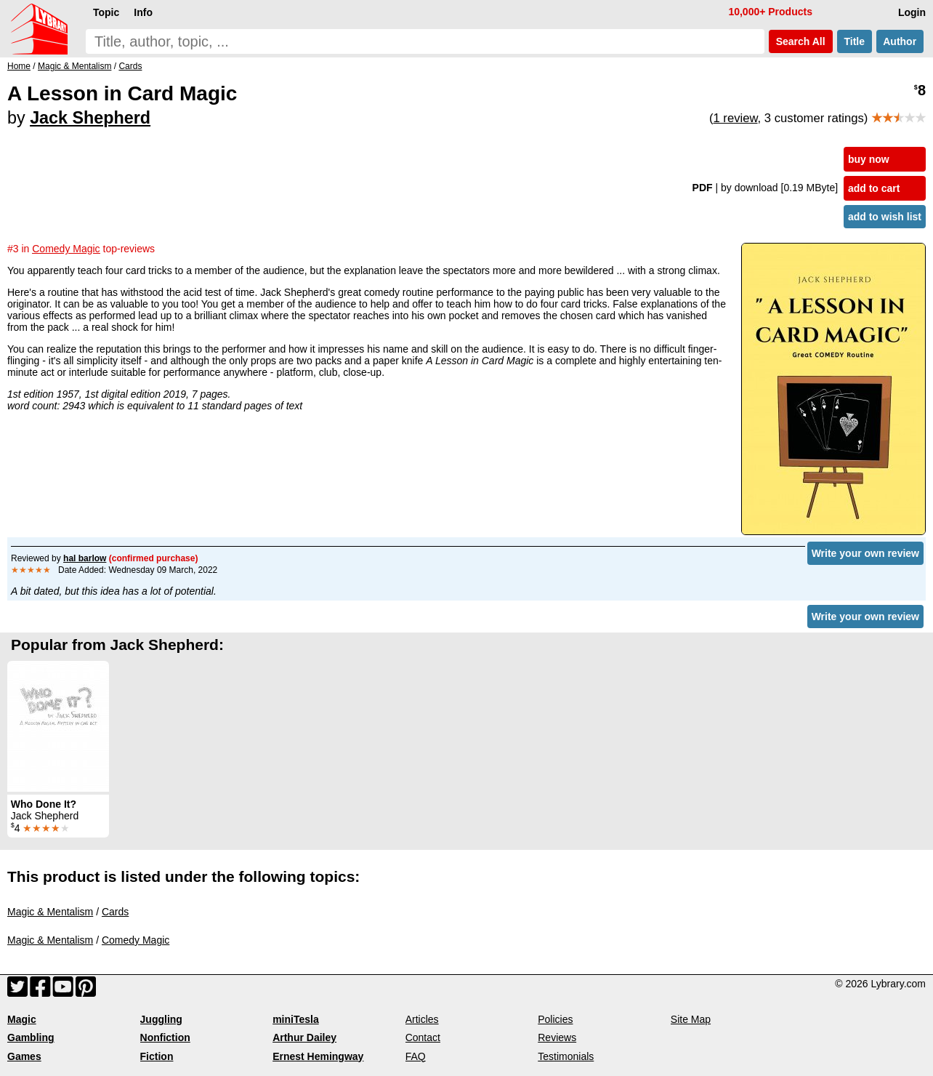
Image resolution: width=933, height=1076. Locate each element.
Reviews (557, 1037)
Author (900, 41)
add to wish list (884, 216)
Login (912, 12)
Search (800, 41)
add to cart (874, 188)
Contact (422, 1037)
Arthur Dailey (304, 1037)
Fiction (157, 1056)
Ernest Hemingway (317, 1056)
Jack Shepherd (90, 117)
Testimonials (566, 1056)
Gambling (30, 1037)
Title (854, 41)
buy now (868, 159)
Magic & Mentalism (50, 912)
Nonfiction (165, 1037)
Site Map (691, 1019)
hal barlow (84, 558)
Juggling (161, 1019)
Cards (115, 912)
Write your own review (865, 553)
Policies (555, 1019)
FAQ (415, 1056)
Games (24, 1056)
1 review (735, 118)
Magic (21, 1019)
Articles (422, 1019)
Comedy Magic (135, 940)
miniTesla (295, 1019)
